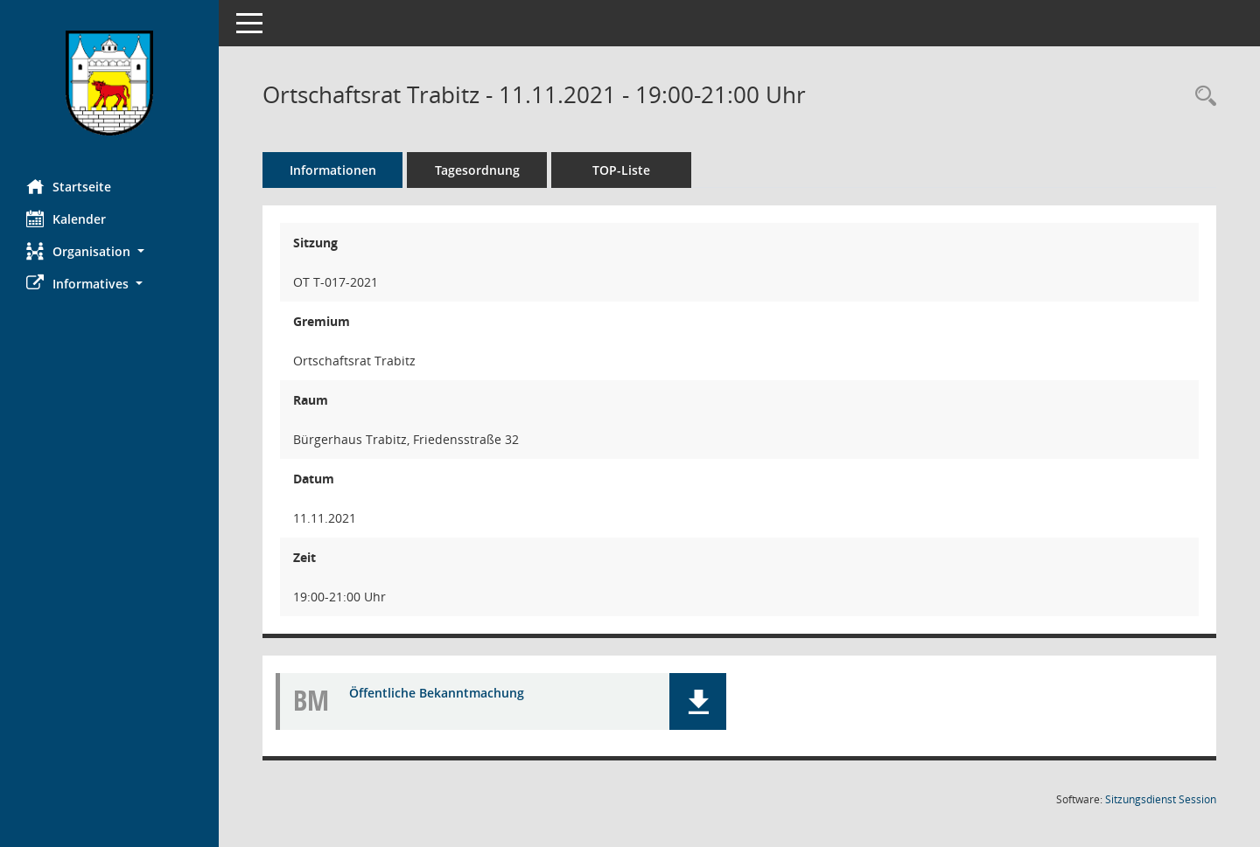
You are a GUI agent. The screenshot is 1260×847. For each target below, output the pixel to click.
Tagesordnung (477, 170)
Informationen (333, 170)
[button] (109, 251)
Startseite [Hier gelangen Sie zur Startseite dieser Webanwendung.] (68, 186)
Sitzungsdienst (1160, 799)
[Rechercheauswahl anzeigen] (1201, 96)
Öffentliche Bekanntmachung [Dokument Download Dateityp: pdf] (436, 692)
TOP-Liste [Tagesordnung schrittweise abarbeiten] (621, 170)
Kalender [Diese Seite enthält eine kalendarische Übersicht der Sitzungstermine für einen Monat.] (66, 218)
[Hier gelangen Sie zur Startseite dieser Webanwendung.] (109, 83)
